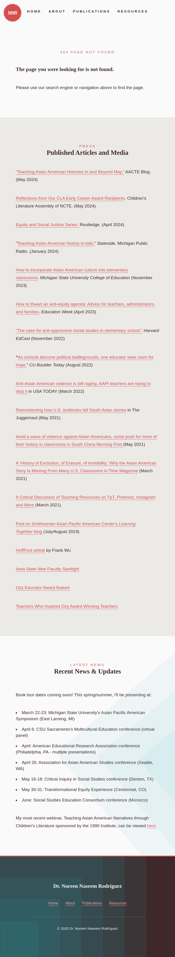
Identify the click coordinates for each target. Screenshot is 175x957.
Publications (91, 11)
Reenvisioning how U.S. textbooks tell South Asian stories (71, 410)
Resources (132, 11)
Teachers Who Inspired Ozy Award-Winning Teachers (67, 606)
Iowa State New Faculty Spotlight (47, 569)
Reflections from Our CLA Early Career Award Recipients (70, 198)
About (57, 11)
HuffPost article (30, 550)
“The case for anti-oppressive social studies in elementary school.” (79, 330)
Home (34, 11)
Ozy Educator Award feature (43, 587)
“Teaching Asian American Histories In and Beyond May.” (70, 171)
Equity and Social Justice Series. (48, 224)
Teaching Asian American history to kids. (55, 243)
